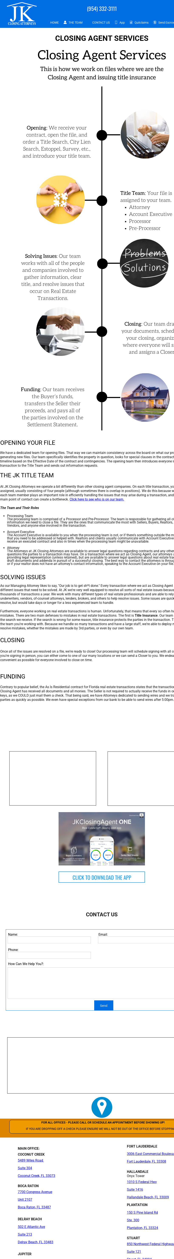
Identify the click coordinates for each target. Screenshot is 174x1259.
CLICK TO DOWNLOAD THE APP (102, 877)
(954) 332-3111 (102, 8)
